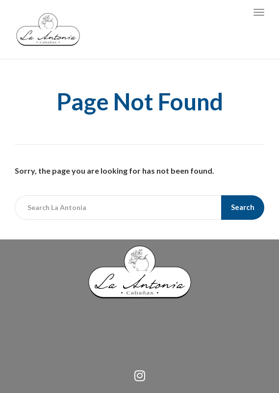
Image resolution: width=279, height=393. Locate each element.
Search (242, 207)
